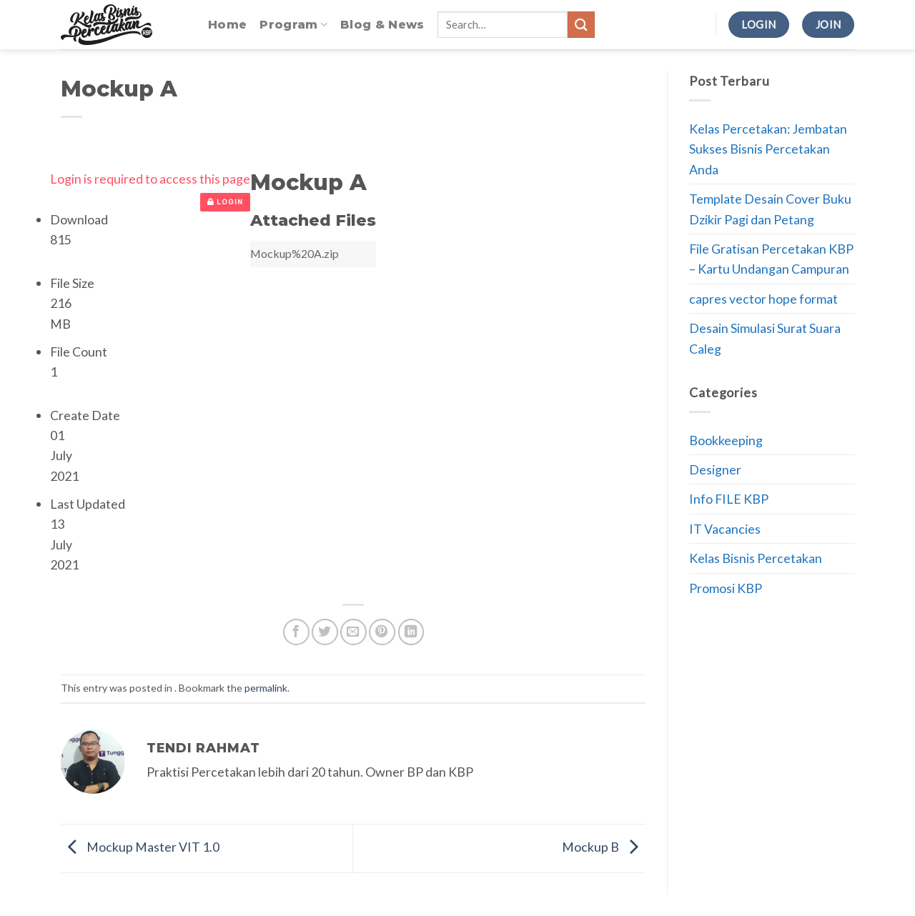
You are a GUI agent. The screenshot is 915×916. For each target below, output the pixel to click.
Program (293, 24)
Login (225, 202)
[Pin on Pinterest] (382, 632)
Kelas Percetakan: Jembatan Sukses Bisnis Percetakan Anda (768, 149)
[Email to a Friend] (353, 632)
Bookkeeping (726, 440)
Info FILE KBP (728, 499)
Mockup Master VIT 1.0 (140, 847)
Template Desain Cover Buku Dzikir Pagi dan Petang (770, 208)
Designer (715, 469)
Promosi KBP (725, 588)
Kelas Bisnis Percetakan (755, 558)
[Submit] (581, 24)
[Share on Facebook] (296, 632)
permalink (265, 688)
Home (227, 24)
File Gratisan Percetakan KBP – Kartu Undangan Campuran (771, 259)
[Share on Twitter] (325, 632)
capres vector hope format (763, 299)
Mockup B (604, 847)
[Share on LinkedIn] (411, 632)
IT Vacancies (725, 529)
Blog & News (382, 24)
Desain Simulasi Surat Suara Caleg (765, 338)
